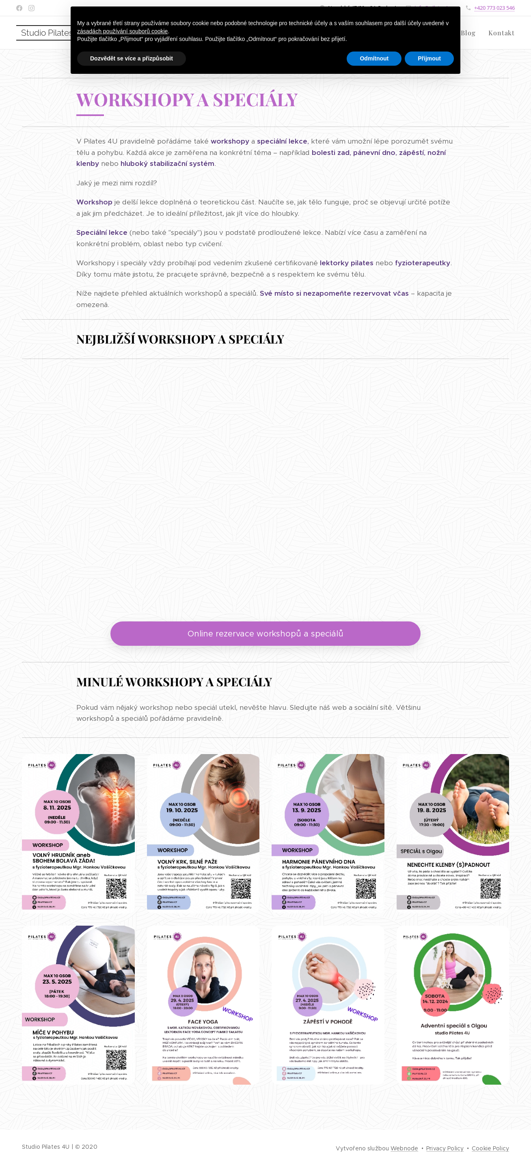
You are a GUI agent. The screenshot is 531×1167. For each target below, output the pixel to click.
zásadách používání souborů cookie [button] (122, 31)
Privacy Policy (445, 1148)
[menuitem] (468, 33)
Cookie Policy (490, 1148)
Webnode (404, 1148)
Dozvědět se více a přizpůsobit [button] (131, 58)
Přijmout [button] (429, 58)
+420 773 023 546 (494, 7)
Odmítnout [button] (374, 58)
